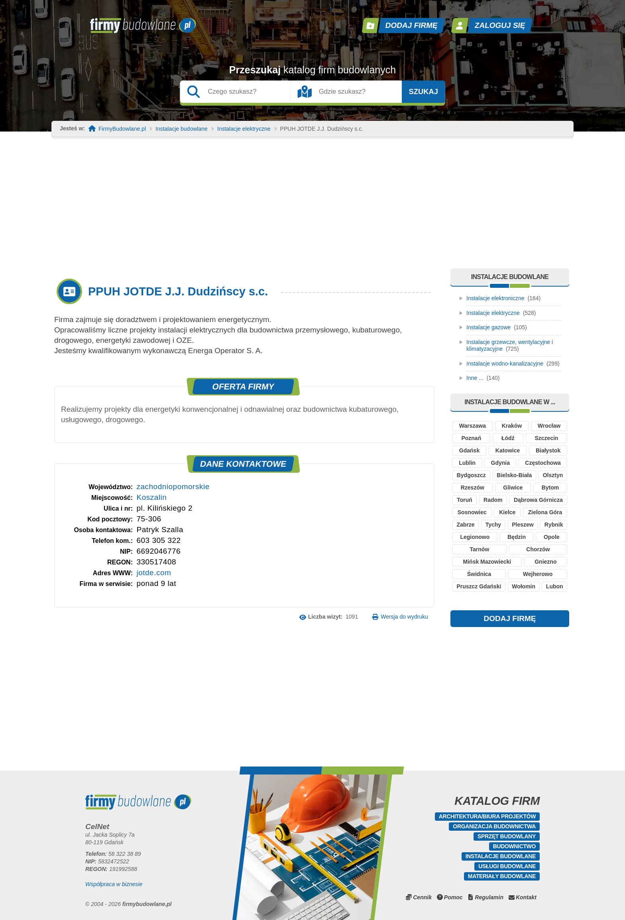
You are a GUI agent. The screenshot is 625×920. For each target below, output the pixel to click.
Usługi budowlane (507, 866)
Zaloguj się (500, 25)
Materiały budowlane (502, 876)
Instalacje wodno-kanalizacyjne (504, 363)
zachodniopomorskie (172, 486)
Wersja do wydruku (404, 616)
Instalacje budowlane (181, 129)
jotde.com (153, 572)
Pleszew (522, 524)
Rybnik (553, 524)
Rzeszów (472, 487)
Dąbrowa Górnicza (538, 500)
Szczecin (546, 438)
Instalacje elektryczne (244, 129)
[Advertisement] (312, 208)
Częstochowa (542, 463)
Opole (552, 537)
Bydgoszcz (471, 475)
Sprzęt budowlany (507, 836)
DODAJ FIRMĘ (510, 618)
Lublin (467, 463)
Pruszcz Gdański (478, 586)
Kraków (512, 426)
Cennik (422, 897)
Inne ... (474, 378)
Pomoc (453, 897)
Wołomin (523, 586)
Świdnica (479, 574)
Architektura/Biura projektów (487, 816)
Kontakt (526, 897)
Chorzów (538, 549)
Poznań (471, 438)
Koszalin (151, 497)
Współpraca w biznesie (113, 884)
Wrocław (549, 426)
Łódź (508, 438)
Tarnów (479, 549)
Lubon (554, 586)
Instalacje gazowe (488, 327)
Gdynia (500, 463)
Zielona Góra (545, 512)
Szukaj (423, 92)
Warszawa (472, 426)
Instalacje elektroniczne (495, 298)
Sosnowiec (472, 512)
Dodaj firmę (411, 25)
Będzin (516, 537)
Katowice (507, 450)
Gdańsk (469, 450)
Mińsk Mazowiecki (487, 561)
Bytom (550, 487)
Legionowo (474, 537)
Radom (492, 500)
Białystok (548, 450)
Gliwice (513, 487)
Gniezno (545, 561)
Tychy (493, 524)
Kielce (507, 512)
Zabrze (466, 524)
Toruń (464, 500)
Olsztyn (553, 475)
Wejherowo (537, 574)
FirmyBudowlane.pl (122, 129)
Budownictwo (514, 846)
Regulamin (489, 897)
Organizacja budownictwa (494, 826)
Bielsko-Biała (514, 475)
